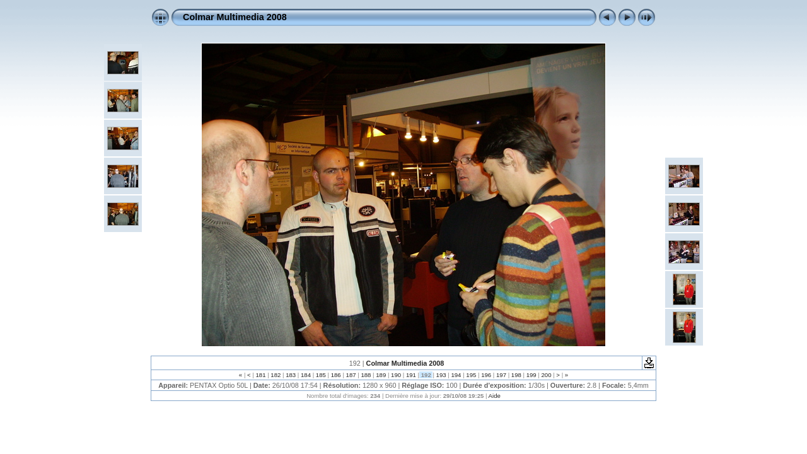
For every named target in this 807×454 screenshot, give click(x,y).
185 (320, 374)
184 (305, 374)
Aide (495, 395)
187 (350, 374)
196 (485, 374)
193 (441, 374)
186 (335, 374)
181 (260, 374)
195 (471, 374)
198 (516, 374)
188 (366, 374)
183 (291, 374)
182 (275, 374)
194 (456, 374)
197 (501, 374)
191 (410, 374)
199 (531, 374)
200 (546, 374)
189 (381, 374)
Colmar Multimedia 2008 (235, 17)
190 (395, 374)
